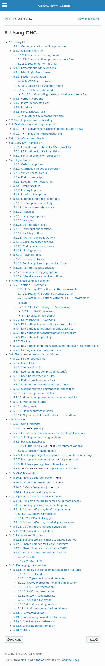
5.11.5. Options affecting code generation (39, 526)
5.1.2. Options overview (28, 50)
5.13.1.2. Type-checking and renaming (41, 578)
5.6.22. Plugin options (27, 254)
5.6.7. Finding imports (27, 190)
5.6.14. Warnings (24, 220)
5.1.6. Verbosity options (28, 98)
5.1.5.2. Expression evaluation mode (40, 85)
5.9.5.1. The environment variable (50, 445)
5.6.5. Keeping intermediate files (33, 181)
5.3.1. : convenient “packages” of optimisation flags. (48, 128)
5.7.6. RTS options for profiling (32, 337)
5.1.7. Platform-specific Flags (31, 102)
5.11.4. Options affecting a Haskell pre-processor (44, 522)
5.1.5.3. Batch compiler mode (36, 90)
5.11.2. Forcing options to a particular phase (41, 505)
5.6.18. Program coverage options (34, 237)
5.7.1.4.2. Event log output (38, 315)
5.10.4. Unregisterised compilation (34, 492)
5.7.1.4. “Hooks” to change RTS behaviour (44, 307)
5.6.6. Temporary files (26, 185)
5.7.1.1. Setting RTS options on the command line (49, 289)
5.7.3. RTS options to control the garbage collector (44, 324)
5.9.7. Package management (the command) (46, 459)
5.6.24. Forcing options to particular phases (40, 263)
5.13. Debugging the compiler (27, 565)
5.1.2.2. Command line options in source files (46, 59)
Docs (8, 18)
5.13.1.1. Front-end (30, 574)
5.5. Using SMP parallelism (25, 142)
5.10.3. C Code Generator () (36, 487)
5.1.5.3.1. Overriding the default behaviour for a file (54, 94)
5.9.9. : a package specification (46, 468)
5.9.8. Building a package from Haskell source (41, 464)
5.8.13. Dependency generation (33, 410)
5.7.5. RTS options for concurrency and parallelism (44, 332)
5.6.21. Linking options (27, 250)
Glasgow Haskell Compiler (54, 5)
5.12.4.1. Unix (26, 556)
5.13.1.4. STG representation (36, 586)
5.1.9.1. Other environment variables (41, 115)
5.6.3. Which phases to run (30, 172)
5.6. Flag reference (20, 160)
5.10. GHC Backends (22, 473)
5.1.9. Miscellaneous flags (29, 111)
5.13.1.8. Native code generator (37, 604)
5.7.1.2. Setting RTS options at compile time (45, 293)
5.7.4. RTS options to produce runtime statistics (43, 328)
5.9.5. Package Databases (29, 441)
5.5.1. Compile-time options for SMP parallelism (43, 147)
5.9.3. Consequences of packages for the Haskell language (49, 432)
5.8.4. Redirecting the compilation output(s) (40, 371)
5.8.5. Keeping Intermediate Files (34, 375)
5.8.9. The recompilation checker (33, 393)
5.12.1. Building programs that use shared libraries (44, 539)
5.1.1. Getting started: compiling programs (39, 46)
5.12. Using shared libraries (26, 535)
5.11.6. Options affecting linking (33, 530)
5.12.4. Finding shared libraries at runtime (39, 552)
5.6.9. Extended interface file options (36, 198)
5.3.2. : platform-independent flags (37, 133)
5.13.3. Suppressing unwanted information (40, 617)
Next (93, 639)
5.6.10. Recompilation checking (32, 203)
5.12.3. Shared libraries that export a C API (40, 548)
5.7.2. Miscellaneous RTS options (34, 319)
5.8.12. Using (25, 406)
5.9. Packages (17, 419)
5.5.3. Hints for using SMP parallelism (36, 155)
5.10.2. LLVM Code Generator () (38, 482)
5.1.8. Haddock (22, 107)
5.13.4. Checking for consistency (33, 621)
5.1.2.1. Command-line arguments (39, 55)
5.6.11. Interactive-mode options (34, 207)
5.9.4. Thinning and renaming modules (37, 437)
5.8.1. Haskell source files (29, 358)
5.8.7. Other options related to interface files (41, 384)
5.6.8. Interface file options (30, 194)
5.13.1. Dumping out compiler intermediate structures (47, 569)
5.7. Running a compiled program (29, 280)
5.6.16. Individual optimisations (33, 228)
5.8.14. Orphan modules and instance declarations (44, 415)
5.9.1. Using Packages (26, 423)
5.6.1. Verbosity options (28, 164)
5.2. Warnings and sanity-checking (30, 120)
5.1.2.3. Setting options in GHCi (37, 63)
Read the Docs (69, 659)
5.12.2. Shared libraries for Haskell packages (40, 543)
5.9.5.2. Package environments (37, 450)
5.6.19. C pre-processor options (33, 241)
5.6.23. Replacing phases (28, 259)
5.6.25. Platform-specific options (33, 267)
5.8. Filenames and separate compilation (34, 354)
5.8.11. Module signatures (29, 401)
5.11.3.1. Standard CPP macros (37, 513)
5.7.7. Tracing (21, 341)
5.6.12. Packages (23, 211)
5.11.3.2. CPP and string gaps (36, 518)
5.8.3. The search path (27, 367)
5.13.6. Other (21, 630)
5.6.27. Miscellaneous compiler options (37, 276)
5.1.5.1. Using (35, 80)
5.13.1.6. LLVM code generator (37, 595)
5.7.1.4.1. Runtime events (38, 311)
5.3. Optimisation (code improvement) (32, 124)
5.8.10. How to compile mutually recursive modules (45, 397)
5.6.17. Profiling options (28, 233)
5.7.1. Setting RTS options (29, 284)
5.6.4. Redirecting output (29, 177)
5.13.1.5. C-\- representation (36, 591)
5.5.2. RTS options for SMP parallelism (37, 151)
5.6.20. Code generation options (33, 246)
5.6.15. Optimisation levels (30, 224)
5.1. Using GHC (18, 42)
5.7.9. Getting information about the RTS (38, 350)
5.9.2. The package (29, 428)
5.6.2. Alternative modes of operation (36, 168)
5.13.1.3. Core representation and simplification (47, 582)
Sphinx (21, 659)
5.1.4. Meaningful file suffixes (31, 72)
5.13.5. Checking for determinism (34, 625)
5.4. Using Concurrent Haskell (27, 138)
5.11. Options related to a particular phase (35, 496)
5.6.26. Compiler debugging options (35, 272)
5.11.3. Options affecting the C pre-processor (41, 509)
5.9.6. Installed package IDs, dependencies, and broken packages (53, 455)
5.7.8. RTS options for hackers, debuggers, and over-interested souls (56, 345)
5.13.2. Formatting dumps (29, 612)
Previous (14, 639)
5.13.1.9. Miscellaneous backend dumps (43, 608)
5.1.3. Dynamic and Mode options (34, 67)
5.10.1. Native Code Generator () (37, 477)
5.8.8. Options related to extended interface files (43, 388)
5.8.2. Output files (24, 362)
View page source (88, 18)
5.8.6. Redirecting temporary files (34, 380)
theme (40, 659)
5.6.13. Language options (29, 216)
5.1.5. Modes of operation (29, 76)
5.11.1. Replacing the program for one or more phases (47, 500)
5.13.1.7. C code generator (34, 599)
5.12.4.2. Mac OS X (30, 561)
